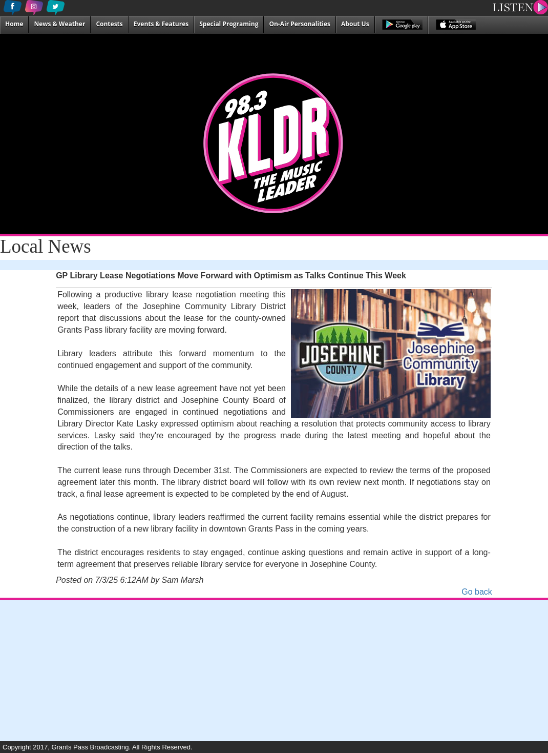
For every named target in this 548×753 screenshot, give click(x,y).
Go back (476, 591)
